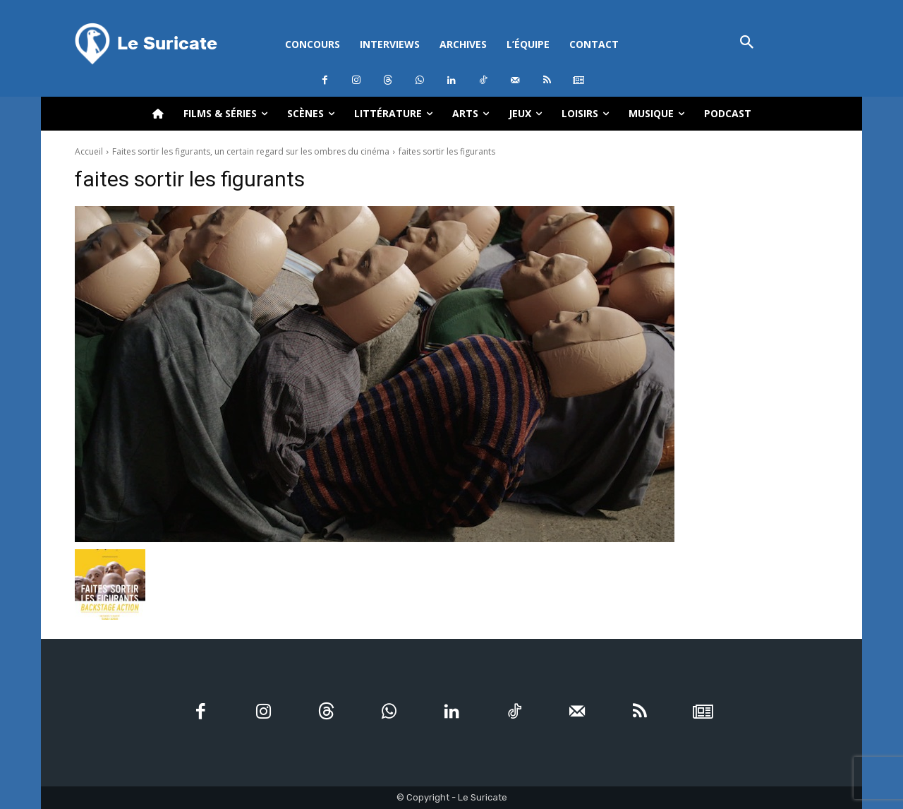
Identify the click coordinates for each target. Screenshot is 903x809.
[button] (746, 43)
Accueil (89, 151)
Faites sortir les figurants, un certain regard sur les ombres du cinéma (250, 151)
